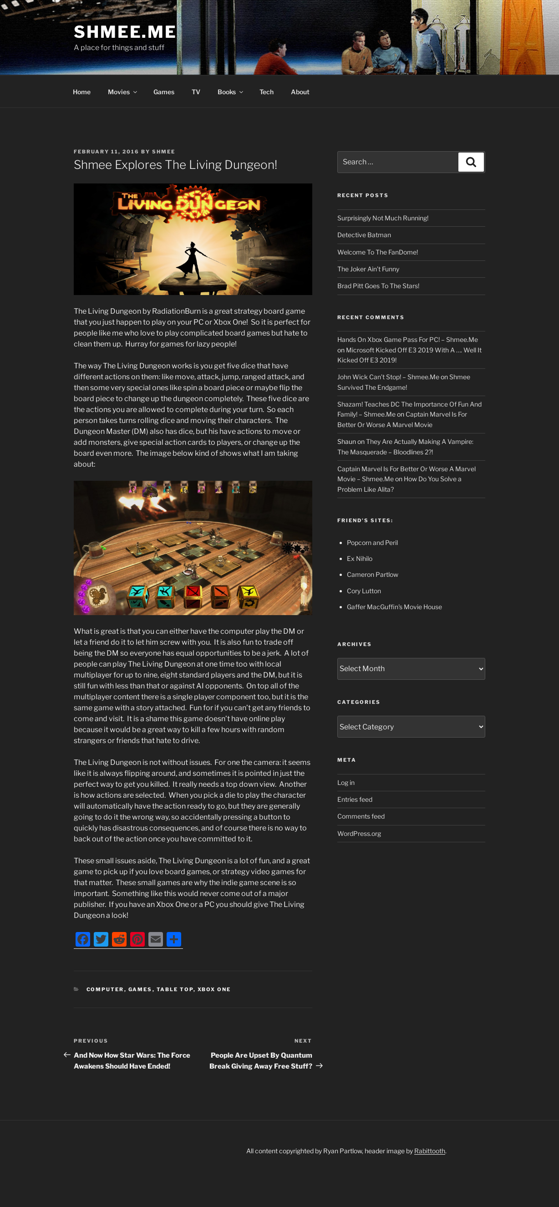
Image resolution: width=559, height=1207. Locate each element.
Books (231, 92)
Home (82, 92)
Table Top (175, 989)
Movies (123, 92)
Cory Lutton (364, 591)
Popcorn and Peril (372, 542)
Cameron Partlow (372, 574)
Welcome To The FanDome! (377, 252)
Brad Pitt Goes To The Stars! (378, 286)
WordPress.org (359, 833)
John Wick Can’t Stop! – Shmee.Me (388, 377)
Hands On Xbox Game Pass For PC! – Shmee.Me (407, 339)
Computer (105, 989)
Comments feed (361, 816)
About (300, 92)
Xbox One (214, 989)
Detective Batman (364, 235)
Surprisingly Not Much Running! (382, 218)
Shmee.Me (125, 32)
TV (196, 92)
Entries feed (354, 799)
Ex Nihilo (359, 558)
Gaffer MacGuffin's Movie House (394, 607)
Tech (266, 92)
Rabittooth (429, 1151)
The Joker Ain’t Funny (368, 269)
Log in (346, 782)
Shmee (163, 151)
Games (163, 92)
